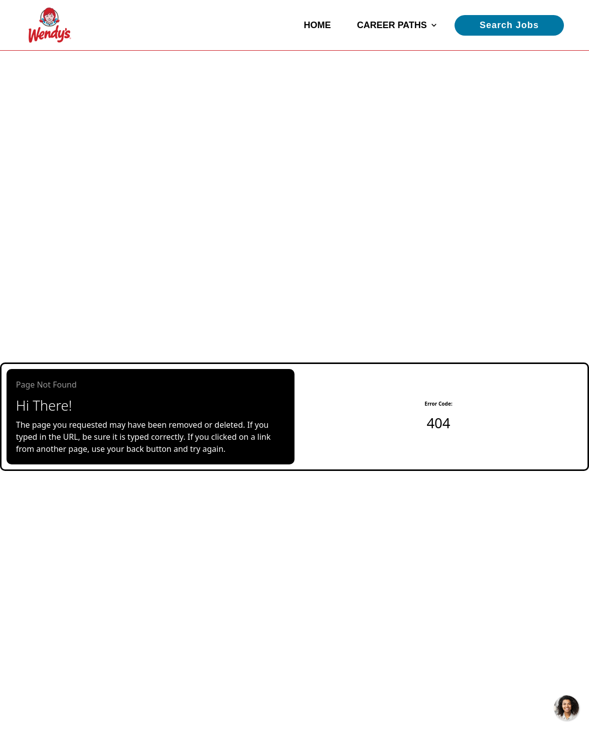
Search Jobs (509, 25)
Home (317, 25)
